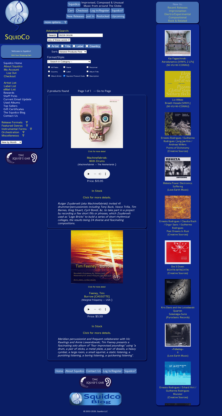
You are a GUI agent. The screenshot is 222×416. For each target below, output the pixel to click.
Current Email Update (17, 99)
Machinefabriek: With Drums (97, 159)
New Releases (75, 16)
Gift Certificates (13, 109)
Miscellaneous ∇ (13, 135)
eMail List (9, 89)
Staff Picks (10, 96)
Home (59, 371)
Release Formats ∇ (15, 122)
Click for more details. (97, 197)
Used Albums (11, 102)
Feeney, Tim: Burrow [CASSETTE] (97, 294)
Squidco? (117, 10)
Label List (10, 86)
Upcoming (118, 16)
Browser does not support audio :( (97, 174)
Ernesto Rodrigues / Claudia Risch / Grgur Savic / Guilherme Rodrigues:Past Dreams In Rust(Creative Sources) (177, 226)
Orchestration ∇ (13, 132)
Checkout (10, 76)
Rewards (8, 92)
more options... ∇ (55, 22)
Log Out (11, 73)
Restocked (103, 16)
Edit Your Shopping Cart (21, 55)
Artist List (10, 82)
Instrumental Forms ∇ (17, 129)
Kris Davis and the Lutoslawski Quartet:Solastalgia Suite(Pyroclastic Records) (178, 311)
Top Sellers (10, 106)
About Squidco (13, 66)
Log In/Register (99, 10)
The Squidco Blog (14, 112)
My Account (11, 69)
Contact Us (10, 115)
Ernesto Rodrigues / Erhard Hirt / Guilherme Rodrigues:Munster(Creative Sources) (177, 391)
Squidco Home (12, 63)
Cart (71, 10)
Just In (90, 16)
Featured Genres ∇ (15, 125)
